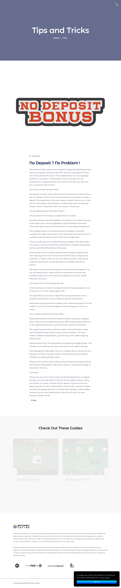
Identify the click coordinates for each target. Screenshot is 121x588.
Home (56, 38)
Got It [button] (97, 582)
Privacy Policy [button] (105, 578)
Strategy (33, 400)
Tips (64, 38)
